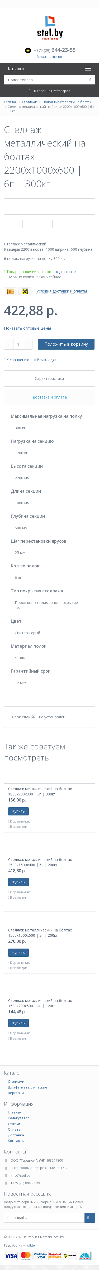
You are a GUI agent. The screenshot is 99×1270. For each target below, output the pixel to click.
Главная (10, 102)
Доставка (16, 1135)
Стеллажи (29, 102)
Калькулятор (19, 1118)
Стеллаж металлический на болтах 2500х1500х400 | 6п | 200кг (40, 862)
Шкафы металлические (27, 1087)
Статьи (14, 1123)
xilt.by (31, 1245)
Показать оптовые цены (27, 328)
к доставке (66, 271)
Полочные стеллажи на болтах (67, 102)
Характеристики (49, 378)
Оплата (14, 1129)
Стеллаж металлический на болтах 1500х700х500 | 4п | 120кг (40, 1003)
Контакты (16, 1140)
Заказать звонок (50, 56)
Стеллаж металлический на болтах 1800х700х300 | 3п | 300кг (40, 791)
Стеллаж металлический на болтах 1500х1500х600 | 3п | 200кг (40, 933)
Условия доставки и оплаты (61, 291)
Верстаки (16, 1092)
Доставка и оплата (49, 397)
